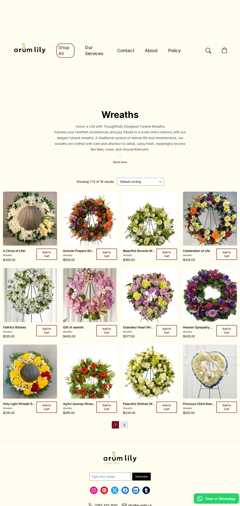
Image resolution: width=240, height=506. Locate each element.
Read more (120, 162)
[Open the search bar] (208, 50)
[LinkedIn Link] (136, 490)
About (151, 50)
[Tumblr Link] (146, 490)
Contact (125, 50)
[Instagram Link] (94, 490)
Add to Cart (46, 254)
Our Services (94, 50)
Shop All (63, 50)
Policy (174, 50)
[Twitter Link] (114, 490)
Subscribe (141, 476)
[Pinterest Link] (104, 490)
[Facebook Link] (125, 490)
